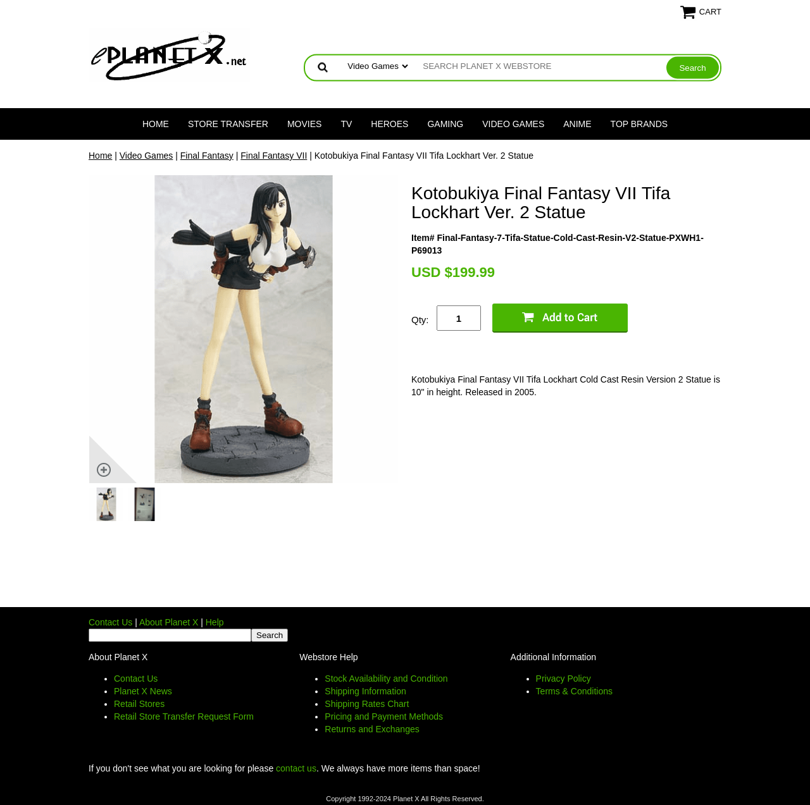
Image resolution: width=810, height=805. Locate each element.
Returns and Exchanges (372, 729)
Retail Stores (139, 704)
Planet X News (143, 691)
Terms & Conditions (574, 691)
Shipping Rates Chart (367, 704)
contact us (296, 768)
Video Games (513, 124)
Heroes (389, 124)
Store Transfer (228, 124)
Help (215, 622)
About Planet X (168, 622)
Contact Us (110, 622)
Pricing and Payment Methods (384, 716)
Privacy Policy (563, 678)
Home (155, 124)
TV (346, 124)
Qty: (420, 319)
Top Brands (639, 124)
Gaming (445, 124)
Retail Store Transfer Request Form (184, 716)
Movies (304, 124)
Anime (577, 124)
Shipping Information (365, 691)
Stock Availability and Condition (386, 678)
